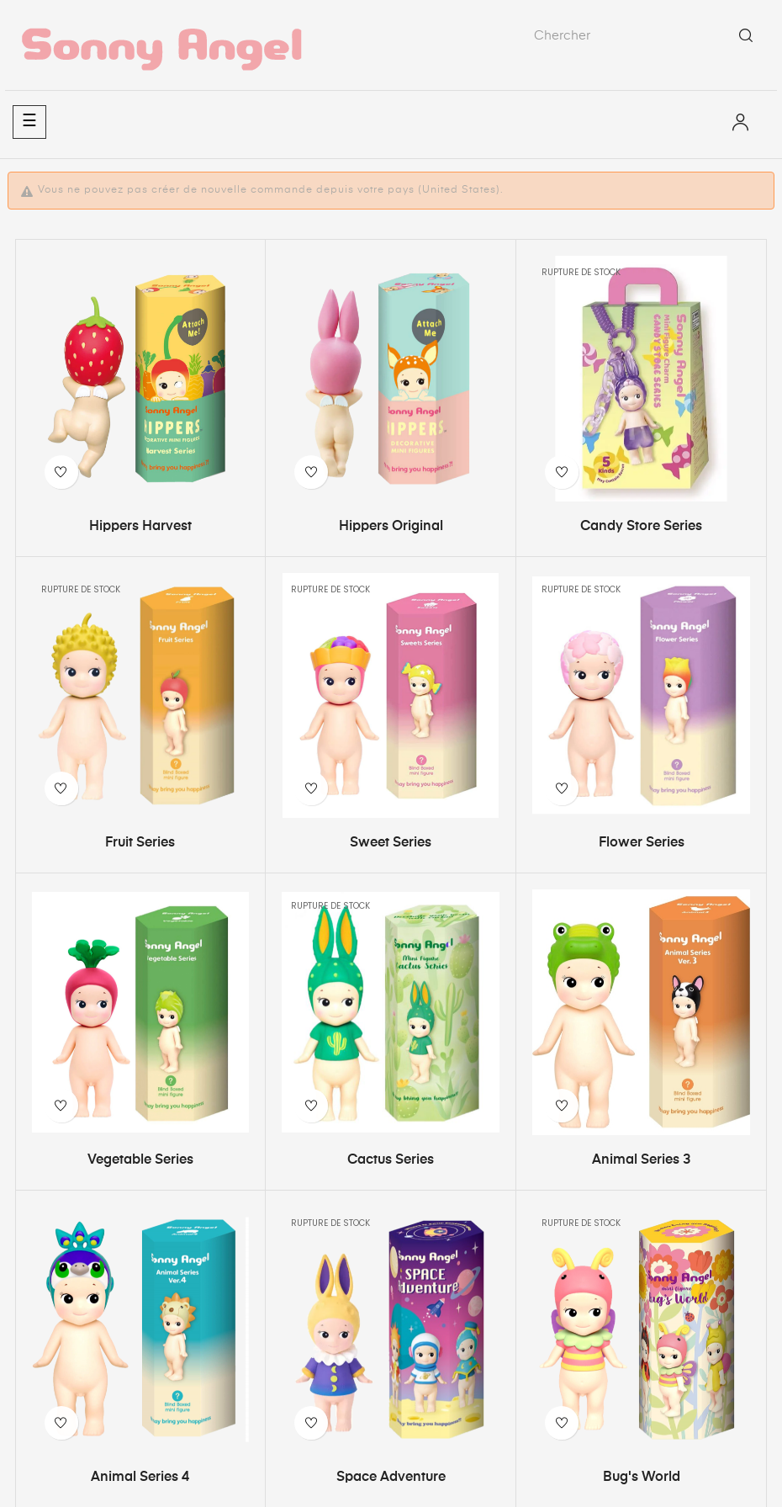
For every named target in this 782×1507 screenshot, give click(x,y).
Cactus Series (390, 1160)
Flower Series (641, 843)
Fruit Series (140, 843)
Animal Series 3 (641, 1160)
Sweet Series (390, 843)
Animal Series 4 (140, 1477)
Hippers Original (391, 526)
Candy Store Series (641, 526)
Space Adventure (391, 1477)
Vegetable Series (140, 1160)
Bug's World (641, 1477)
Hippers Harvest (140, 526)
